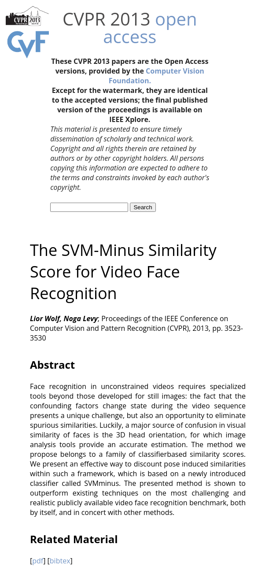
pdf (37, 561)
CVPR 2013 (107, 19)
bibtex (60, 561)
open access (150, 27)
